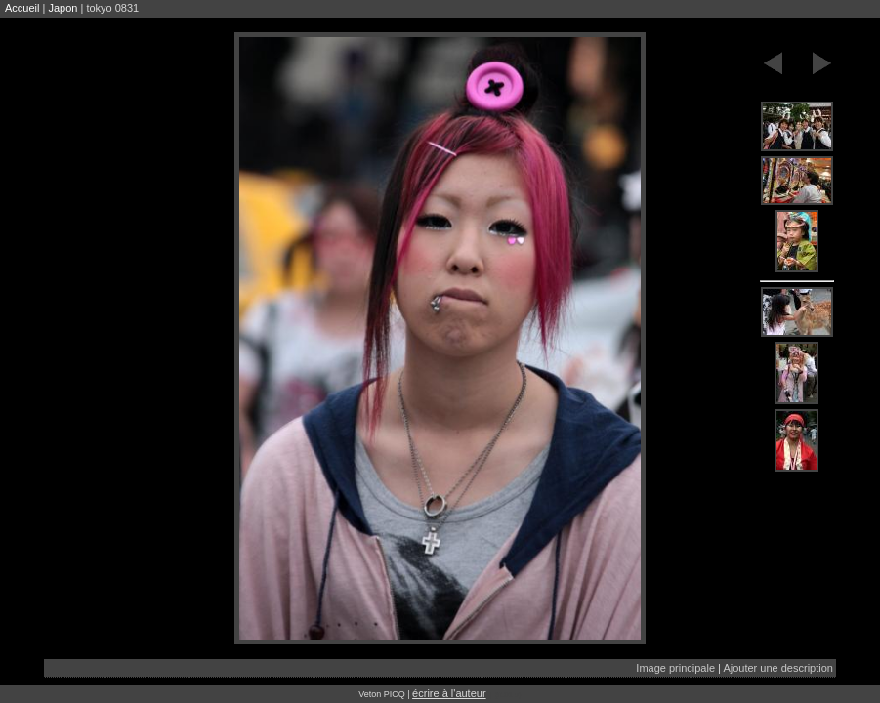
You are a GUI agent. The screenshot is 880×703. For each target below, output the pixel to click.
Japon (62, 8)
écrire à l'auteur (448, 693)
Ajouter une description (778, 668)
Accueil (22, 8)
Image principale (675, 668)
